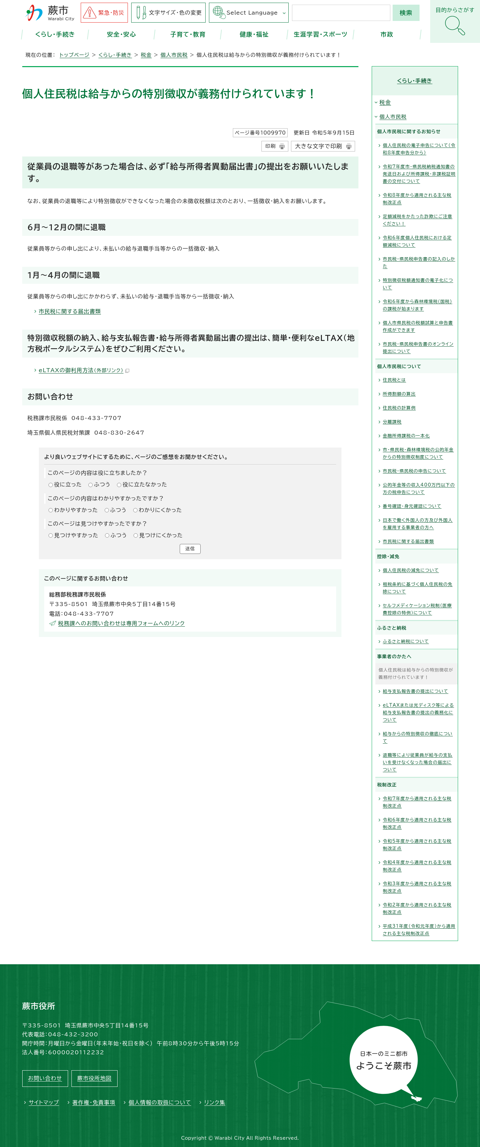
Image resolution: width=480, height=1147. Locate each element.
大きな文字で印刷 (318, 146)
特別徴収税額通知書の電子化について (418, 284)
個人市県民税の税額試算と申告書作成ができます (418, 326)
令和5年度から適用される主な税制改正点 (417, 845)
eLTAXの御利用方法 (84, 370)
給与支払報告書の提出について (415, 691)
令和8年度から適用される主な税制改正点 (417, 199)
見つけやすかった (76, 535)
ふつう (102, 484)
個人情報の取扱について (160, 1102)
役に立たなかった (145, 484)
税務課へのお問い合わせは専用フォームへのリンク (121, 624)
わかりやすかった (76, 510)
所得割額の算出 (399, 394)
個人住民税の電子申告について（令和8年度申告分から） (419, 149)
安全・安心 (121, 34)
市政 (387, 34)
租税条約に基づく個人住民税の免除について (418, 588)
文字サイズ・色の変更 (175, 12)
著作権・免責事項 (94, 1102)
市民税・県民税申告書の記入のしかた (419, 262)
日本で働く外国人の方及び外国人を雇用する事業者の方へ (418, 524)
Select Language (252, 12)
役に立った (68, 484)
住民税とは (394, 380)
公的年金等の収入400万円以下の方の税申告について (419, 488)
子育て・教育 (188, 34)
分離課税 (392, 422)
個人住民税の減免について (411, 570)
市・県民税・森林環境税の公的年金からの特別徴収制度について (418, 453)
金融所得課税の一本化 (406, 436)
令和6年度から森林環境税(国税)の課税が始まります (417, 305)
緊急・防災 (111, 12)
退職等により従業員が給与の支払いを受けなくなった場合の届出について (418, 762)
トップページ (75, 54)
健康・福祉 (254, 34)
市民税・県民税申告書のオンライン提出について (418, 348)
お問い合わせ (45, 1078)
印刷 (270, 146)
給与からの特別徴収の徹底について (418, 737)
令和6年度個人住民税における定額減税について (417, 241)
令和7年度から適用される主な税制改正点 (417, 802)
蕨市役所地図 (94, 1078)
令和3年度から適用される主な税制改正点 (417, 887)
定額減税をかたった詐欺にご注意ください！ (417, 220)
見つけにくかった (161, 535)
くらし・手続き (55, 34)
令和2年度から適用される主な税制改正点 (417, 908)
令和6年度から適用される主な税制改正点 (417, 823)
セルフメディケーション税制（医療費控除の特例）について (417, 609)
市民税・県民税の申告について (414, 471)
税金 (146, 54)
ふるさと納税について (406, 641)
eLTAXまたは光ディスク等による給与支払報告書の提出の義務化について (418, 712)
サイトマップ (44, 1102)
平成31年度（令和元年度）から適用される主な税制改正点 (419, 930)
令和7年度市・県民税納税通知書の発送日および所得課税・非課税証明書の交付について (419, 173)
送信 (190, 549)
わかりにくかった (160, 510)
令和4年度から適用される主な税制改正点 (417, 866)
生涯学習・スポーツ (320, 34)
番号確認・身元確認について (412, 506)
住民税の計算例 (399, 408)
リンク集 (214, 1102)
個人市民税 (174, 54)
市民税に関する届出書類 (70, 311)
